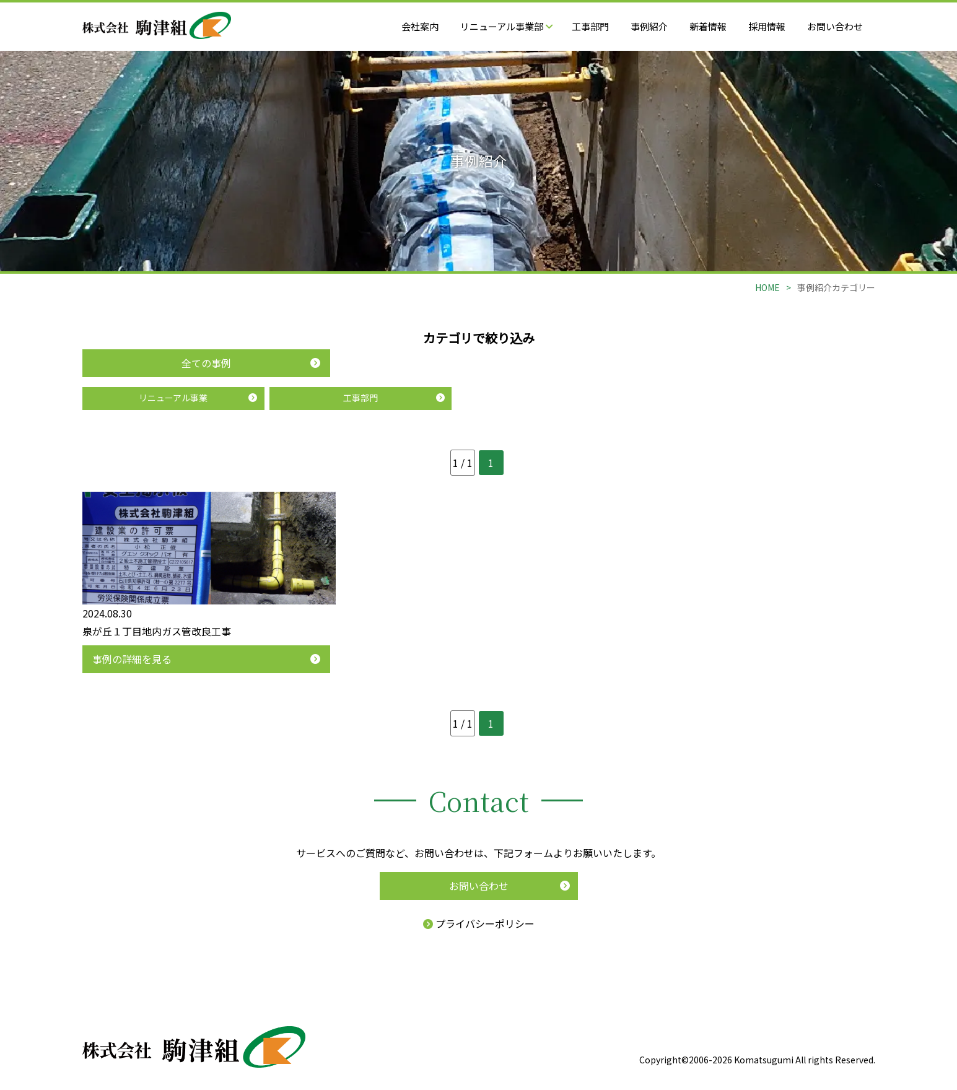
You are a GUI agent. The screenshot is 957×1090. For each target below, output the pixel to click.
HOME (767, 287)
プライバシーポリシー (479, 923)
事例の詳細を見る (132, 659)
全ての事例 (206, 362)
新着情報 (708, 26)
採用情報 (766, 26)
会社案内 (420, 26)
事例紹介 (649, 26)
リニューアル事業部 (506, 26)
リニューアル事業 (173, 397)
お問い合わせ (835, 26)
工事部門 (590, 26)
